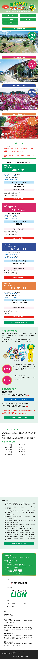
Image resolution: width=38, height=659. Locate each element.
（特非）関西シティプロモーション (16, 603)
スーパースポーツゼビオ (13, 606)
